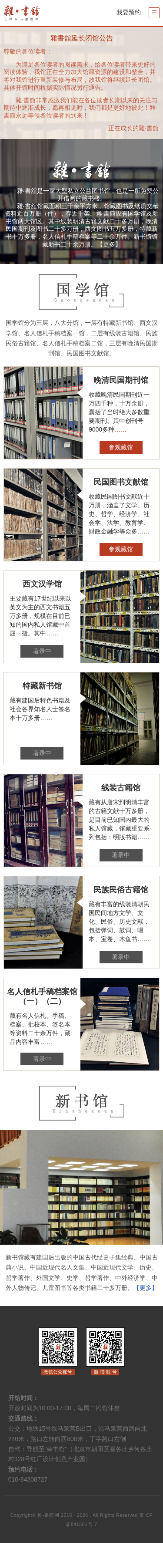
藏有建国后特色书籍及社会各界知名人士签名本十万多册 (40, 709)
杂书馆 (35, 13)
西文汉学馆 (42, 584)
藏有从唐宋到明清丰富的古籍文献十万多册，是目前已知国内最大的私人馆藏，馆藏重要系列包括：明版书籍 (119, 820)
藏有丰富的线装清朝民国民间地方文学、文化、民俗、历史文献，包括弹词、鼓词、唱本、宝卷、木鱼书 (119, 922)
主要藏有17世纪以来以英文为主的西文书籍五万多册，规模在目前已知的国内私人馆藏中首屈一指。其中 (40, 616)
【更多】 (109, 244)
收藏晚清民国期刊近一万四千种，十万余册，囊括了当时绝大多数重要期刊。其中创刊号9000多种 (119, 412)
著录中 (42, 651)
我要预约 (128, 12)
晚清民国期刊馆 (120, 380)
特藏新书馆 (42, 686)
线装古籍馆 (120, 787)
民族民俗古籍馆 (120, 889)
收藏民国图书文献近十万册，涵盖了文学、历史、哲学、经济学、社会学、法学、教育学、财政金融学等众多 (119, 514)
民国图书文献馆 (120, 482)
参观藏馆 (121, 447)
